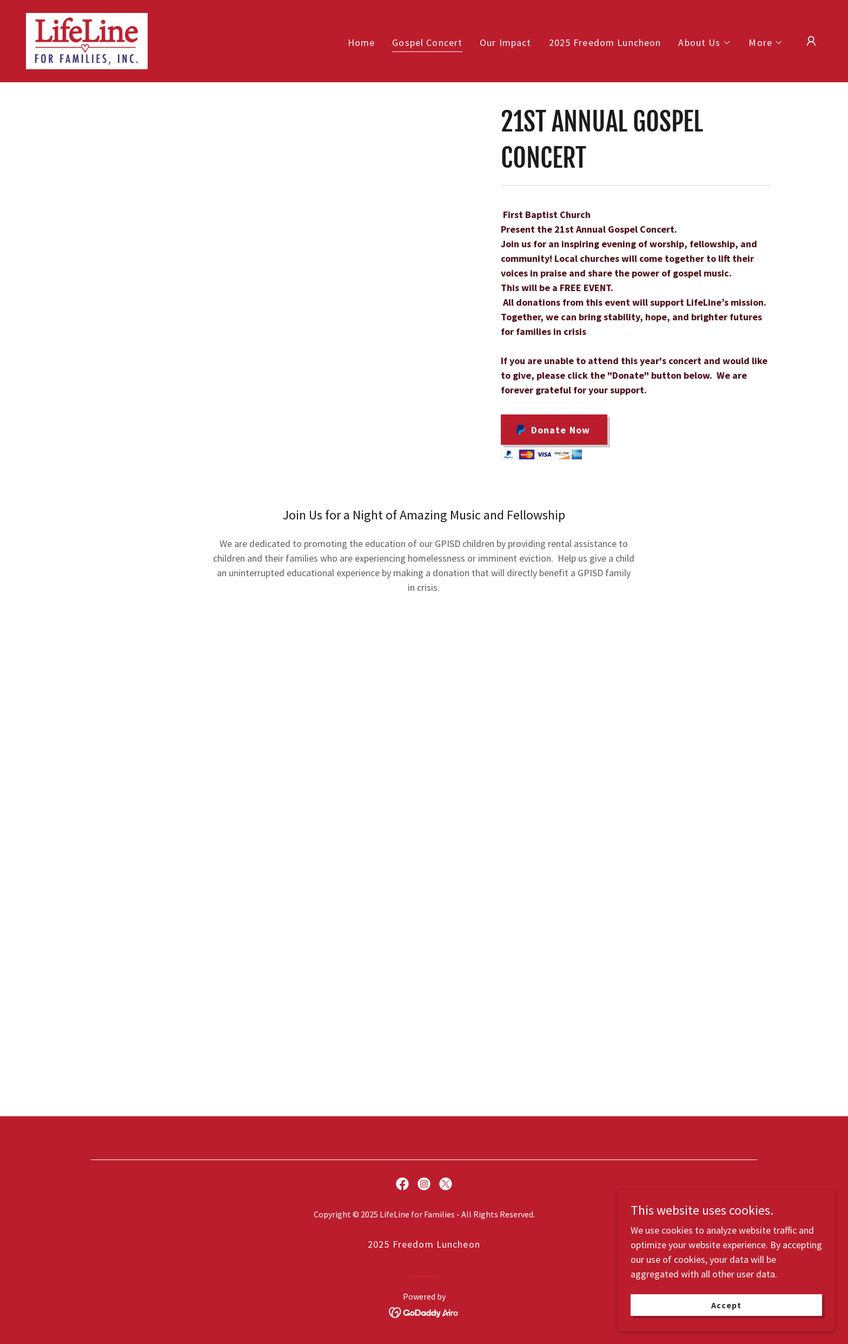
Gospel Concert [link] (427, 42)
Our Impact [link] (505, 42)
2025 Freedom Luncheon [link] (605, 42)
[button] (704, 42)
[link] (87, 40)
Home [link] (361, 42)
